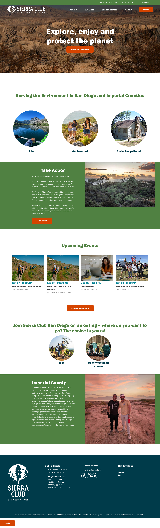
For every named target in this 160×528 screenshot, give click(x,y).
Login (7, 523)
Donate (121, 472)
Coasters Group (146, 2)
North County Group (129, 2)
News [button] (127, 9)
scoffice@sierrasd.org (93, 470)
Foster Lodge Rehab (128, 151)
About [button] (72, 9)
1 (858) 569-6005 (91, 466)
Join (31, 151)
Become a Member (80, 49)
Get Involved (80, 151)
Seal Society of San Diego (108, 2)
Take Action (42, 220)
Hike (62, 362)
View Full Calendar (80, 308)
